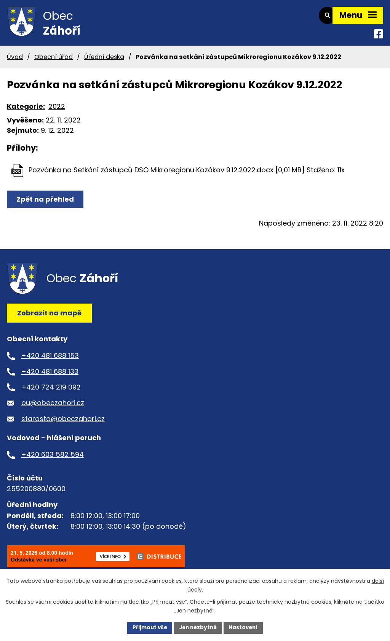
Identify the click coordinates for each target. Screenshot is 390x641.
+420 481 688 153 (50, 360)
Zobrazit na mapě (49, 318)
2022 (56, 111)
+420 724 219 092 (51, 392)
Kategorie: (26, 111)
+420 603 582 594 (52, 459)
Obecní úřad (53, 61)
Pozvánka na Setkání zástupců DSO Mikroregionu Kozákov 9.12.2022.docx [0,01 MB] (167, 174)
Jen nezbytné (198, 627)
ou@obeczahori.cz (52, 407)
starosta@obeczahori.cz (63, 423)
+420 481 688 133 (49, 376)
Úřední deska (104, 61)
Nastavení (245, 627)
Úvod (15, 61)
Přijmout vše (147, 627)
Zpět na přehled (46, 204)
